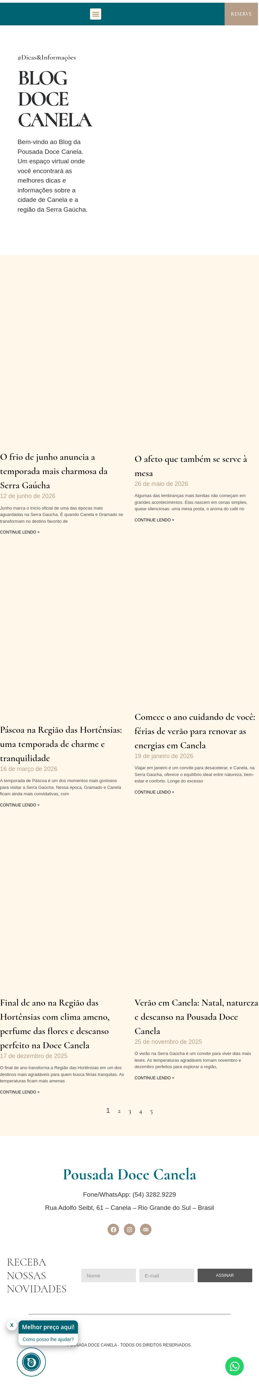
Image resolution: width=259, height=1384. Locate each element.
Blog (54, 99)
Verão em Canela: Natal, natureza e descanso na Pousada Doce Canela (196, 1017)
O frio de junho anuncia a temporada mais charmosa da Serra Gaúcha (54, 471)
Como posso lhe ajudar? (48, 1339)
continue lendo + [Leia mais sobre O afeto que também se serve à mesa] (154, 520)
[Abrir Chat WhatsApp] (234, 1366)
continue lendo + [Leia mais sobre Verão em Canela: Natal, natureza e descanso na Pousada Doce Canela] (154, 1078)
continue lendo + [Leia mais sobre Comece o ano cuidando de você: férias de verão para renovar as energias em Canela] (154, 792)
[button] (95, 14)
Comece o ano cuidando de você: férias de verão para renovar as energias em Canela (195, 731)
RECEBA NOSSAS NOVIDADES (36, 1275)
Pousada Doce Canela (129, 1174)
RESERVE (241, 14)
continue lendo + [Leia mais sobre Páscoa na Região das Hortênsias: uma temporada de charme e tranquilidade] (20, 805)
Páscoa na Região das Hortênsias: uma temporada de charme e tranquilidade (61, 744)
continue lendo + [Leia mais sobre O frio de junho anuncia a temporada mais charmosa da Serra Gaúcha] (20, 532)
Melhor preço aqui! (48, 1327)
